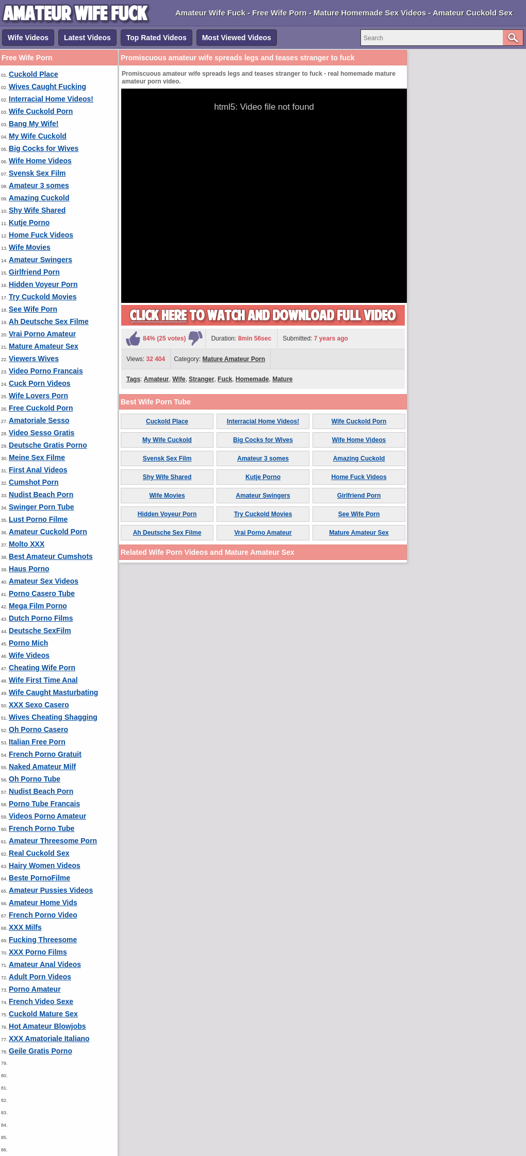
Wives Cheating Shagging (53, 717)
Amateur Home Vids (43, 902)
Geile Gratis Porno (40, 1051)
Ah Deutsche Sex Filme (49, 321)
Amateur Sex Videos (43, 581)
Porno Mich (28, 643)
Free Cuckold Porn (41, 408)
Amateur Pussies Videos (51, 890)
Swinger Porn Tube (41, 507)
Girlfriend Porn (34, 272)
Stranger (201, 379)
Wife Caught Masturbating (53, 692)
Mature (282, 379)
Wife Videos (28, 37)
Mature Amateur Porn (234, 359)
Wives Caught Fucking (47, 86)
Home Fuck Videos (41, 235)
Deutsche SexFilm (40, 630)
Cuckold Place (33, 74)
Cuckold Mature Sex (43, 1014)
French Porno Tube (41, 828)
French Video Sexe (41, 1001)
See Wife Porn (33, 309)
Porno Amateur (35, 989)
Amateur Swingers (40, 260)
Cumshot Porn (33, 482)
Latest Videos (87, 37)
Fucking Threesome (43, 940)
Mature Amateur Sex (43, 346)
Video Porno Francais (46, 371)
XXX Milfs (25, 927)
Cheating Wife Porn (42, 668)
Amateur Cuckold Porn (48, 532)
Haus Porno (29, 569)
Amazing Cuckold (39, 198)
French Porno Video (43, 915)
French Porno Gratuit (45, 754)
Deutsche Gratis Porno (48, 445)
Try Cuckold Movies (42, 297)
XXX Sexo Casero (39, 705)
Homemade (252, 379)
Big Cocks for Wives (43, 148)
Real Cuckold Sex (39, 853)
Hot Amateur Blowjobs (47, 1026)
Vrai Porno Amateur (42, 334)
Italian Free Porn (37, 742)
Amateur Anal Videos (45, 964)
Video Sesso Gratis (41, 433)
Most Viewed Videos (236, 37)
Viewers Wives (34, 358)
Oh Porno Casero (38, 729)
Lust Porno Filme (38, 519)
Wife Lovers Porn (38, 396)
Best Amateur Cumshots (51, 556)
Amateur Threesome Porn (53, 841)
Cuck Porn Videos (40, 383)
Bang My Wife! (33, 124)
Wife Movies (30, 247)
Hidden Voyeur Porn (43, 284)
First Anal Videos (38, 470)
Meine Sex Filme (37, 457)
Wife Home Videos (40, 161)
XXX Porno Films (38, 952)
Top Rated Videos (156, 37)
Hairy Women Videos (44, 865)
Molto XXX (26, 544)
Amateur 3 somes (39, 185)
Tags (133, 379)
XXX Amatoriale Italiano (49, 1038)
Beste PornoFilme (39, 878)
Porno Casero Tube (42, 593)
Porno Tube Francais (44, 804)
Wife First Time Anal (43, 680)
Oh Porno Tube (34, 779)
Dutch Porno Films (41, 618)
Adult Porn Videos (40, 977)
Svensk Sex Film (37, 173)
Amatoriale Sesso (39, 420)
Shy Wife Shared (37, 210)
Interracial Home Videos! (51, 99)
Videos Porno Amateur (47, 816)
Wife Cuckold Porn (41, 111)
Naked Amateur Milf (42, 766)
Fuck (225, 379)
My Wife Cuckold (38, 136)
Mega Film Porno (38, 606)
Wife (178, 379)
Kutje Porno (29, 222)
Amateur (156, 379)
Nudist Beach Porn (41, 494)
